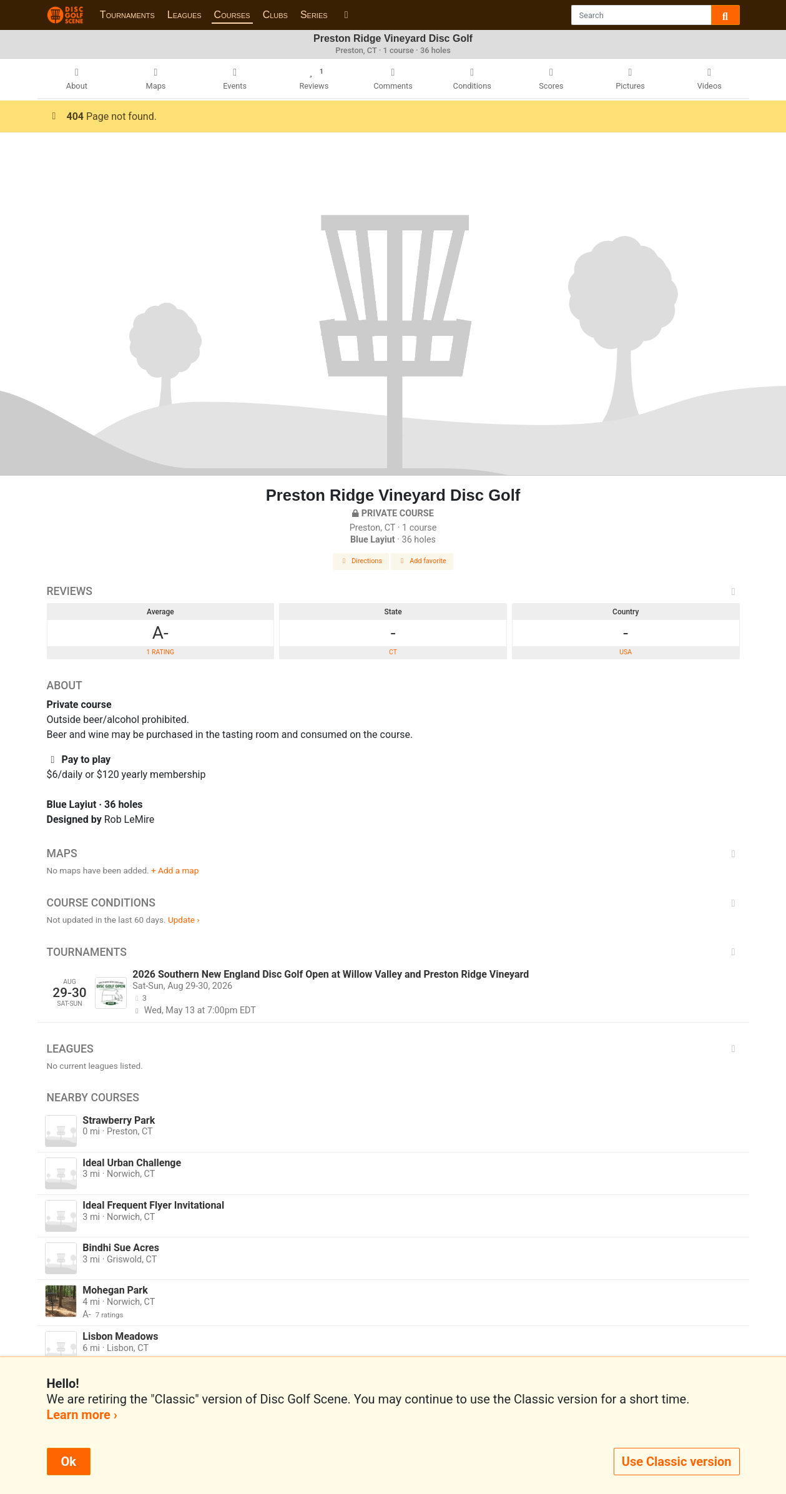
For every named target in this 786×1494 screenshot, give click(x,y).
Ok (68, 1461)
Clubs (275, 14)
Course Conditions (393, 903)
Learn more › (82, 1414)
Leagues (184, 14)
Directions (361, 561)
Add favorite (422, 561)
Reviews (393, 591)
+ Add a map (175, 870)
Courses (232, 14)
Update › (184, 920)
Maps (393, 853)
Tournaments (127, 14)
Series (314, 14)
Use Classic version (677, 1461)
